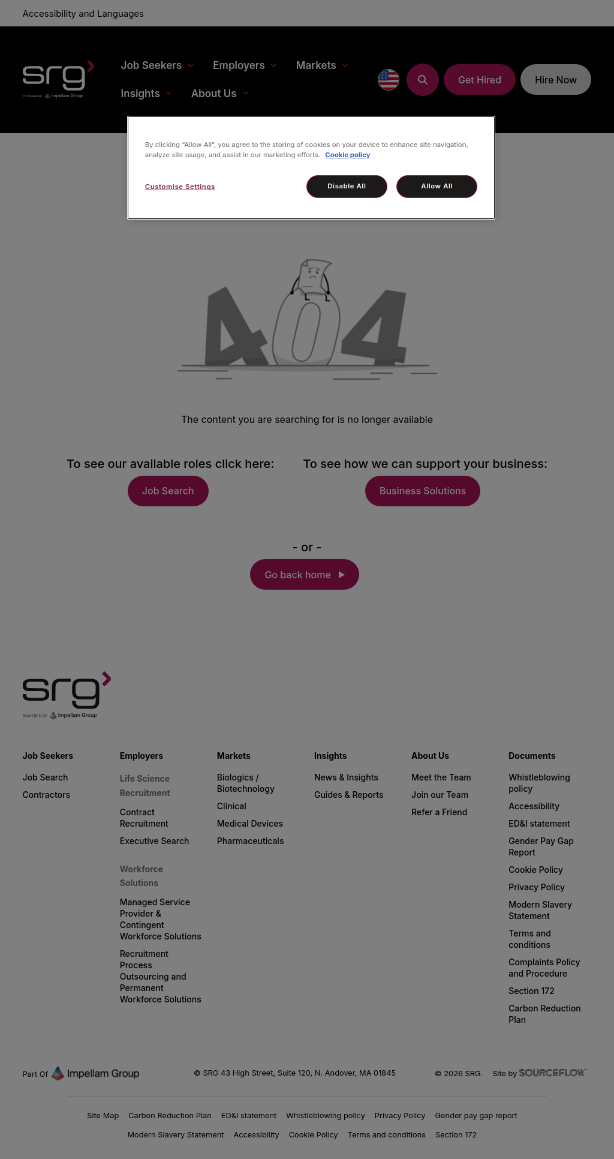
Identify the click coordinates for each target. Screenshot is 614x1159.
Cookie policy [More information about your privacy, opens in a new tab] (347, 155)
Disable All (346, 186)
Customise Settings (180, 186)
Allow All (437, 186)
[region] (311, 168)
